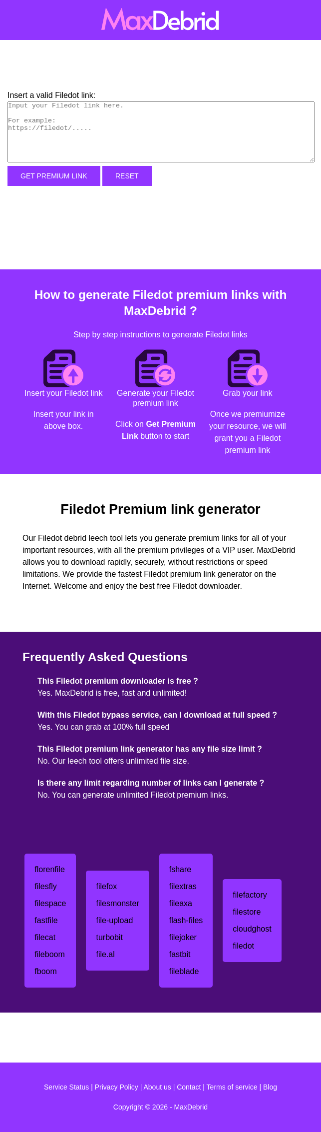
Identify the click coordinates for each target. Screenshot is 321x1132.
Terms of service (232, 1087)
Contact (189, 1087)
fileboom (49, 954)
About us (157, 1087)
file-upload (114, 920)
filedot (243, 946)
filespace (50, 903)
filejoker (183, 937)
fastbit (180, 954)
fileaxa (180, 903)
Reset (127, 176)
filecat (44, 937)
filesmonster (117, 903)
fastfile (45, 920)
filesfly (45, 886)
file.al (105, 954)
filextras (183, 886)
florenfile (49, 869)
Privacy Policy (116, 1087)
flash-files (186, 920)
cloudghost (252, 929)
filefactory (250, 895)
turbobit (109, 937)
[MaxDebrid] (160, 20)
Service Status (66, 1087)
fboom (45, 971)
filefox (106, 886)
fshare (180, 869)
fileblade (184, 971)
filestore (247, 912)
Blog (270, 1087)
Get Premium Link (53, 176)
